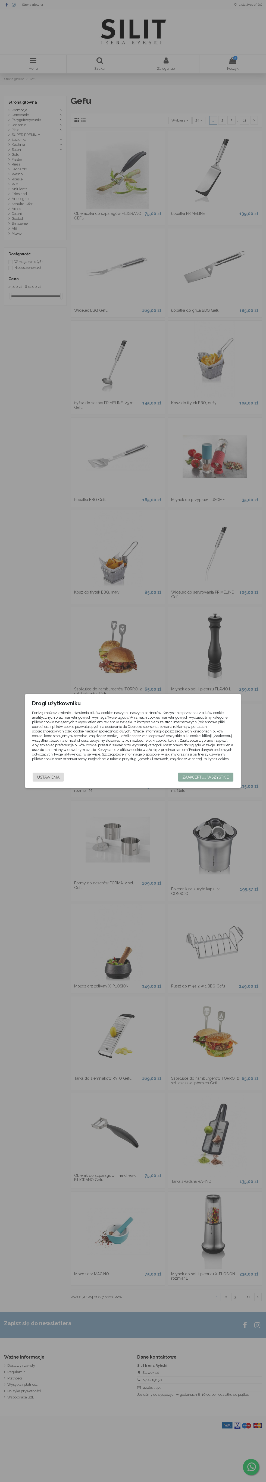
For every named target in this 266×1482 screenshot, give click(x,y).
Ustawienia (49, 777)
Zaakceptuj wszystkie (204, 777)
